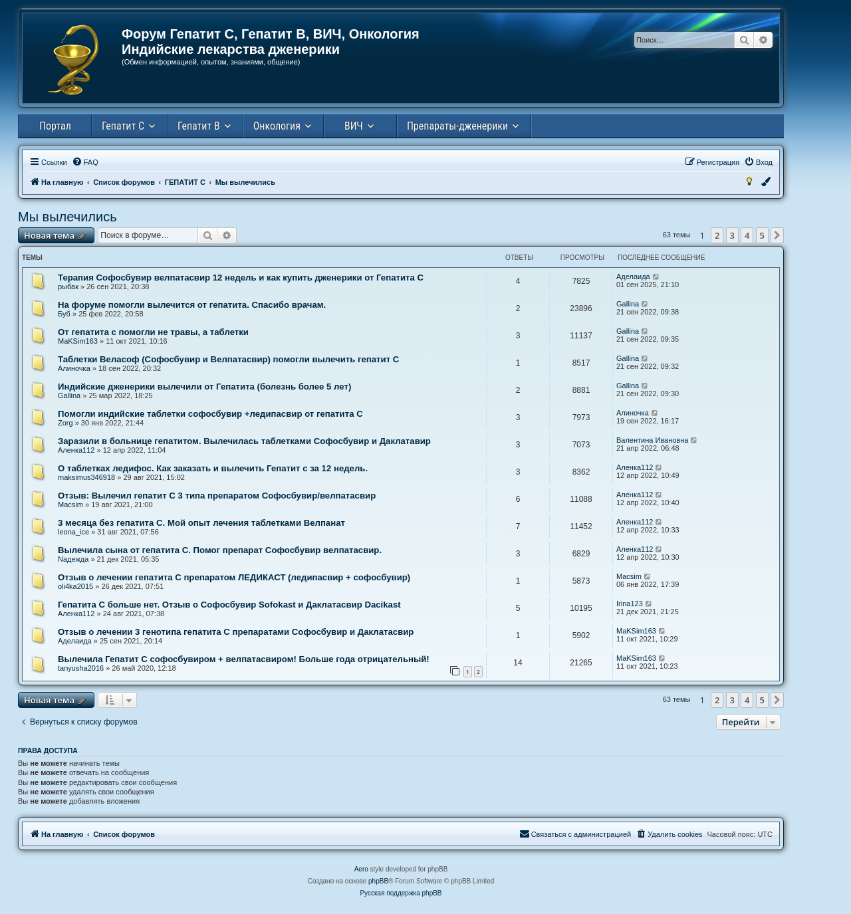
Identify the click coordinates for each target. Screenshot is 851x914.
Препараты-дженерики (457, 126)
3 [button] (732, 235)
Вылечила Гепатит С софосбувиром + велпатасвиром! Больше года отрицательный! (243, 659)
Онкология (277, 126)
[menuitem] (85, 162)
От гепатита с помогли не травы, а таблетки (153, 332)
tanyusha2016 (81, 668)
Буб (64, 314)
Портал (55, 126)
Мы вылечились (67, 216)
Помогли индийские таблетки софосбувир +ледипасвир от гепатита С (210, 414)
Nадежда (73, 559)
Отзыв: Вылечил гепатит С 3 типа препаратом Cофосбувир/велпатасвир (217, 496)
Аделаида (633, 277)
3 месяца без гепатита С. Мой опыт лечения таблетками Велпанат (201, 523)
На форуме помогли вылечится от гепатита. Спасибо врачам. (192, 305)
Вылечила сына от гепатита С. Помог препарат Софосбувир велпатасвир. (220, 550)
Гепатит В (199, 126)
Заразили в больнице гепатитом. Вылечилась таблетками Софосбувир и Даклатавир (244, 441)
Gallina (627, 304)
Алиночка (74, 368)
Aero (361, 869)
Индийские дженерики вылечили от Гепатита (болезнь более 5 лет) (204, 387)
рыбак (68, 286)
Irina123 (629, 604)
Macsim (70, 505)
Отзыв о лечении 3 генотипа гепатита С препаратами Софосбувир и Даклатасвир (236, 632)
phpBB (378, 881)
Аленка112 (76, 450)
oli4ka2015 (75, 586)
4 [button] (747, 235)
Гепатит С (123, 126)
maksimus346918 (86, 477)
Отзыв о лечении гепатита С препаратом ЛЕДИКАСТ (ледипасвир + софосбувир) (234, 577)
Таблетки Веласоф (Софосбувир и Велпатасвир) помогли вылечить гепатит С (228, 359)
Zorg (65, 423)
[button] (777, 235)
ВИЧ (353, 126)
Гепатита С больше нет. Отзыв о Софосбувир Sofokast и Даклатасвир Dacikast (229, 605)
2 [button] (717, 235)
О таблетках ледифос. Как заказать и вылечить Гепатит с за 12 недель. (213, 468)
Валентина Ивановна (652, 440)
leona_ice (73, 532)
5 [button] (762, 235)
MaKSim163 (78, 341)
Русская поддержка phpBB (400, 893)
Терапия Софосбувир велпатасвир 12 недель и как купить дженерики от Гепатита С (241, 278)
